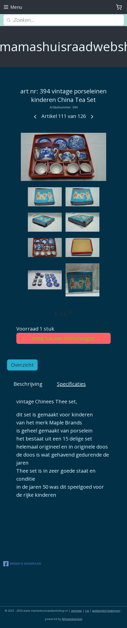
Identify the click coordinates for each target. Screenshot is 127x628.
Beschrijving (28, 384)
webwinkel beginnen (106, 610)
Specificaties (71, 384)
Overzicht (22, 364)
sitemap (76, 610)
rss (87, 610)
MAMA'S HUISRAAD (22, 564)
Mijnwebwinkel (72, 619)
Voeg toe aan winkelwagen (63, 338)
